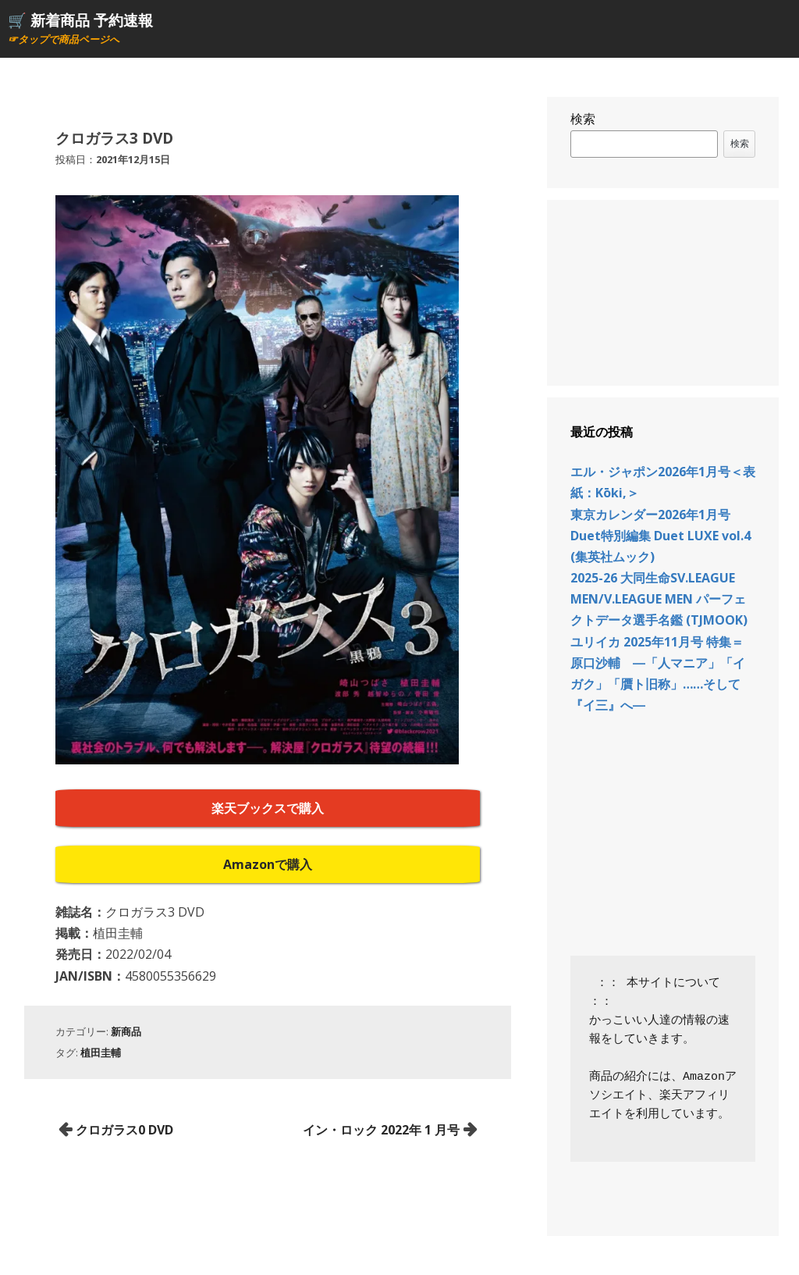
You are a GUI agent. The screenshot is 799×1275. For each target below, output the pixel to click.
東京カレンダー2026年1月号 (650, 514)
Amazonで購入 (267, 864)
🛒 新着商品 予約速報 (80, 19)
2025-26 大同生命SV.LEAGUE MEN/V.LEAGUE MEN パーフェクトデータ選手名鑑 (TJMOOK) (659, 599)
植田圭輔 (100, 1052)
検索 (582, 118)
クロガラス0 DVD (124, 1129)
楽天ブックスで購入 (267, 808)
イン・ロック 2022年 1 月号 (381, 1129)
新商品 (126, 1031)
